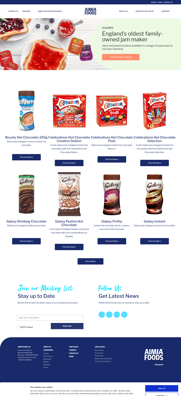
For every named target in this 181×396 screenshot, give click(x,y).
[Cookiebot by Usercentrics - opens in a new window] (15, 391)
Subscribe (67, 326)
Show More (90, 261)
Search (154, 2)
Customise (162, 383)
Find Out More (26, 157)
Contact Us (167, 2)
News (160, 2)
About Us (124, 11)
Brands (28, 11)
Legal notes (100, 347)
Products (13, 11)
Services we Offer (146, 11)
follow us (159, 365)
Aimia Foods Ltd (24, 347)
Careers (166, 11)
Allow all (161, 375)
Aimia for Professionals (50, 11)
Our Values (73, 347)
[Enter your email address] (50, 318)
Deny (162, 390)
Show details (35, 389)
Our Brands (48, 350)
